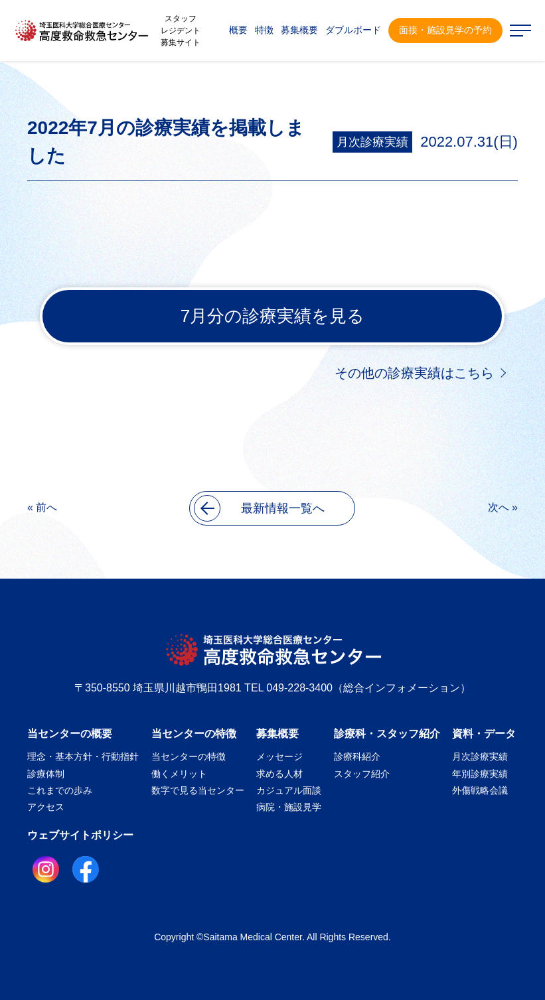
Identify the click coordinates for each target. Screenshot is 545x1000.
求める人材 (279, 773)
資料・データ (484, 733)
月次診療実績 (372, 142)
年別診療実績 (480, 773)
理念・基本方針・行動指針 (83, 756)
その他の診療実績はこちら (414, 373)
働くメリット (179, 773)
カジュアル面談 (288, 790)
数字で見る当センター (197, 790)
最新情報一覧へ (259, 508)
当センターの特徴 (193, 733)
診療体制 (45, 773)
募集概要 (277, 733)
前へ (46, 507)
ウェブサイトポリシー (80, 835)
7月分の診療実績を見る (272, 316)
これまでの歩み (59, 790)
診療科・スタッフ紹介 (387, 733)
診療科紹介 (357, 756)
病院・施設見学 (288, 807)
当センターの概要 (69, 733)
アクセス (45, 807)
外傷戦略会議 (480, 790)
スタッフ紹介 (362, 773)
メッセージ (279, 756)
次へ (498, 507)
